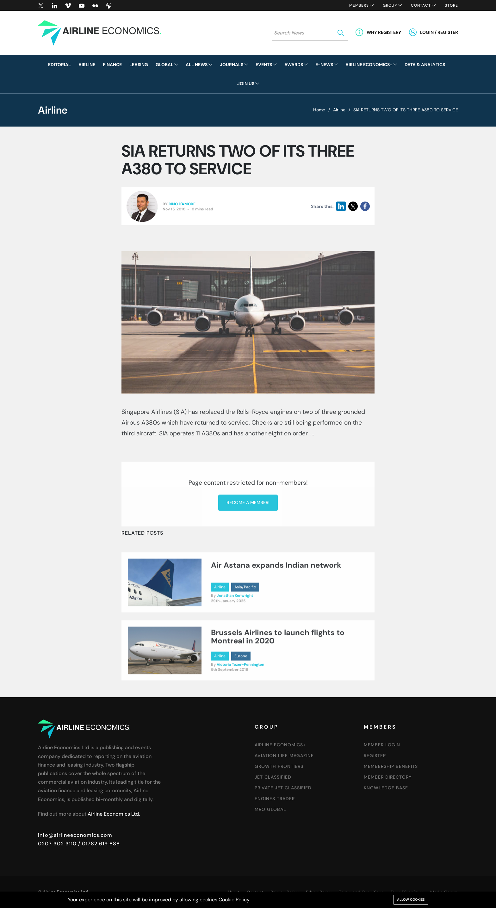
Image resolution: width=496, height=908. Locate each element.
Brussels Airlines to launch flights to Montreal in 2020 (277, 663)
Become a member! (248, 555)
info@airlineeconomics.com (75, 835)
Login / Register (439, 32)
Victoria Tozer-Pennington (240, 690)
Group (390, 5)
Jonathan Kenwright (235, 622)
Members (359, 5)
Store (451, 5)
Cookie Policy (234, 899)
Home (319, 110)
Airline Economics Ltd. (114, 814)
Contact (421, 5)
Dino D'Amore (182, 204)
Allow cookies (411, 899)
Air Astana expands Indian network (276, 592)
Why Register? (384, 32)
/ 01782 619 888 (98, 843)
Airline (339, 110)
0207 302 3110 (57, 843)
